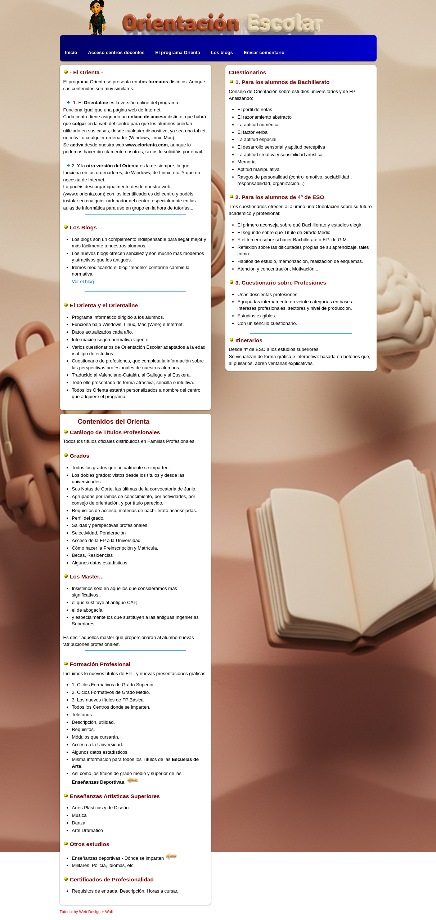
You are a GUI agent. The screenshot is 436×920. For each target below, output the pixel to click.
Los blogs (222, 52)
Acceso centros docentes (116, 52)
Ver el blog (83, 281)
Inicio (71, 52)
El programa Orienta (177, 52)
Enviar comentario (264, 52)
